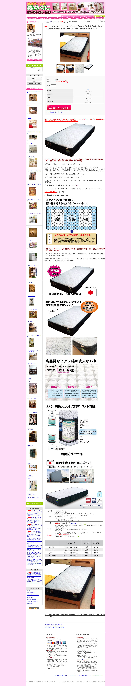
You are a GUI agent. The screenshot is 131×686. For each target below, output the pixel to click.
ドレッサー (30, 381)
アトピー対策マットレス (33, 497)
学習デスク (30, 282)
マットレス (56, 21)
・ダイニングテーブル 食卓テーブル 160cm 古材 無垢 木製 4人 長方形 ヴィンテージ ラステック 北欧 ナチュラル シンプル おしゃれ (34, 541)
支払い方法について (72, 675)
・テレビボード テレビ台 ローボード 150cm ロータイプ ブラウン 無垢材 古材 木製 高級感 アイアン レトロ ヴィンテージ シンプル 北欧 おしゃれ (34, 548)
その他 (29, 475)
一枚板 (29, 378)
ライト (29, 227)
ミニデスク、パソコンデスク (34, 213)
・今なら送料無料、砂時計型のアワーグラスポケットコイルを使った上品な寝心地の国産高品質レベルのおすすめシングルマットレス (34, 575)
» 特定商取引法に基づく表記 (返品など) (53, 624)
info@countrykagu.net (85, 659)
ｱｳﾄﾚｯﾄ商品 (30, 445)
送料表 (28, 591)
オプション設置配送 (31, 599)
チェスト (30, 251)
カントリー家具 (31, 156)
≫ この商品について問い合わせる (54, 112)
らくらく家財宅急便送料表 (33, 595)
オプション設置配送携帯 (32, 601)
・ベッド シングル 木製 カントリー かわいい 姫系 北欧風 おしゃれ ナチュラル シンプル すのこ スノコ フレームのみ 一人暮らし (34, 534)
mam (29, 478)
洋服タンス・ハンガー (33, 265)
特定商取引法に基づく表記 (61, 675)
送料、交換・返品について (85, 675)
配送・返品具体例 (31, 593)
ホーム (46, 21)
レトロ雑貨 (30, 429)
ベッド (29, 105)
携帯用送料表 (30, 603)
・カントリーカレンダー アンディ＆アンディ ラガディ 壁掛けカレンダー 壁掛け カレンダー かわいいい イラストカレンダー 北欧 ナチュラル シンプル (34, 513)
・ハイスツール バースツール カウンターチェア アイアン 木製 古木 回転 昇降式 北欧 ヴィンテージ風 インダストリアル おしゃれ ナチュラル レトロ (34, 555)
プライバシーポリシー (97, 675)
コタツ (29, 118)
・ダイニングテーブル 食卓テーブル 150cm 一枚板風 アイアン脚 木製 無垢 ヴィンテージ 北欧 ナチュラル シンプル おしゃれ (34, 581)
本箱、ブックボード (32, 363)
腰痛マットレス (31, 494)
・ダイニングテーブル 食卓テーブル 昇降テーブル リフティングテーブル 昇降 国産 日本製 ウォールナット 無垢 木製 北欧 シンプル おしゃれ (34, 562)
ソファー (30, 143)
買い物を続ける (48, 627)
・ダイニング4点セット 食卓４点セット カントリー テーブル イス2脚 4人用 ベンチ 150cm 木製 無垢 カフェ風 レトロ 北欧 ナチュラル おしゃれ (34, 527)
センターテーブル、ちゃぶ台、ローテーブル (33, 351)
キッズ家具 (30, 240)
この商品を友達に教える (58, 627)
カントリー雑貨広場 (32, 309)
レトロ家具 (30, 321)
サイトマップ (30, 597)
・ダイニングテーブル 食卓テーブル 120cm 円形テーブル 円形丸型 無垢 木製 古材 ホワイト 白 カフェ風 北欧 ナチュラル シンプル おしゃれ (34, 520)
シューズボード (31, 296)
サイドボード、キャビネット (34, 170)
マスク (29, 463)
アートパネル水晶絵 (32, 412)
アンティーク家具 (32, 398)
